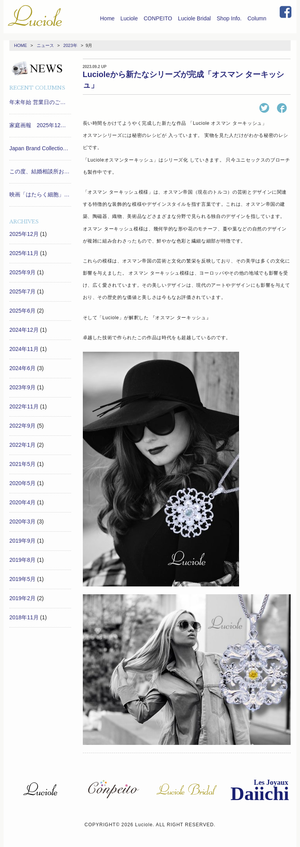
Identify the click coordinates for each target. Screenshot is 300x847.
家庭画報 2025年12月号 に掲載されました (40, 125)
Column (257, 18)
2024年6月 (22, 368)
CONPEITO (158, 18)
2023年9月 (22, 387)
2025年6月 (22, 311)
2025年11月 (24, 253)
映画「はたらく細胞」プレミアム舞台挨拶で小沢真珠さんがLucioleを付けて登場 (40, 194)
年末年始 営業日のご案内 (40, 102)
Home (107, 18)
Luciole (129, 18)
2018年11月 (24, 617)
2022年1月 (22, 445)
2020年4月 (22, 502)
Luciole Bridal (194, 18)
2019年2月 (22, 598)
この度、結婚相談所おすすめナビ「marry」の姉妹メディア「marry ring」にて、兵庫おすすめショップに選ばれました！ (40, 171)
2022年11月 (24, 406)
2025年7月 (22, 291)
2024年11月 (24, 349)
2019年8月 (22, 560)
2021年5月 (22, 464)
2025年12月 (24, 234)
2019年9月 (22, 541)
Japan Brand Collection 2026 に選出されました (40, 148)
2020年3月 (22, 521)
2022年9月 (22, 426)
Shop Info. (229, 18)
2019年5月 (22, 579)
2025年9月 (22, 272)
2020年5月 (22, 483)
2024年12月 (24, 330)
